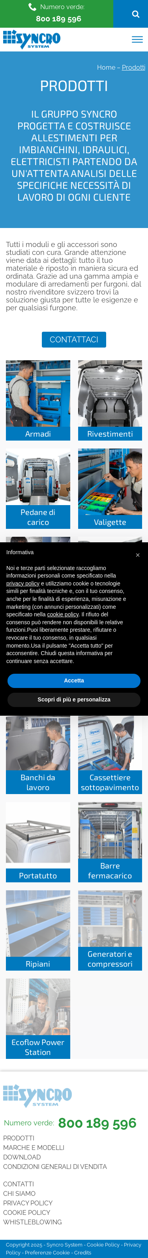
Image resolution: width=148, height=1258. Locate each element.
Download (22, 1157)
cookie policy (63, 614)
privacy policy (22, 583)
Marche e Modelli (33, 1148)
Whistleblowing (32, 1222)
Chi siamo (19, 1193)
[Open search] (135, 14)
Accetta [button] (74, 680)
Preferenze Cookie (47, 1253)
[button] (137, 555)
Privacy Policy (27, 1203)
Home (106, 67)
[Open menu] (137, 39)
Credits (82, 1253)
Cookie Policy (26, 1212)
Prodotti (18, 1138)
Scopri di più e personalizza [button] (73, 699)
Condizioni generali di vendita (55, 1167)
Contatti (18, 1184)
